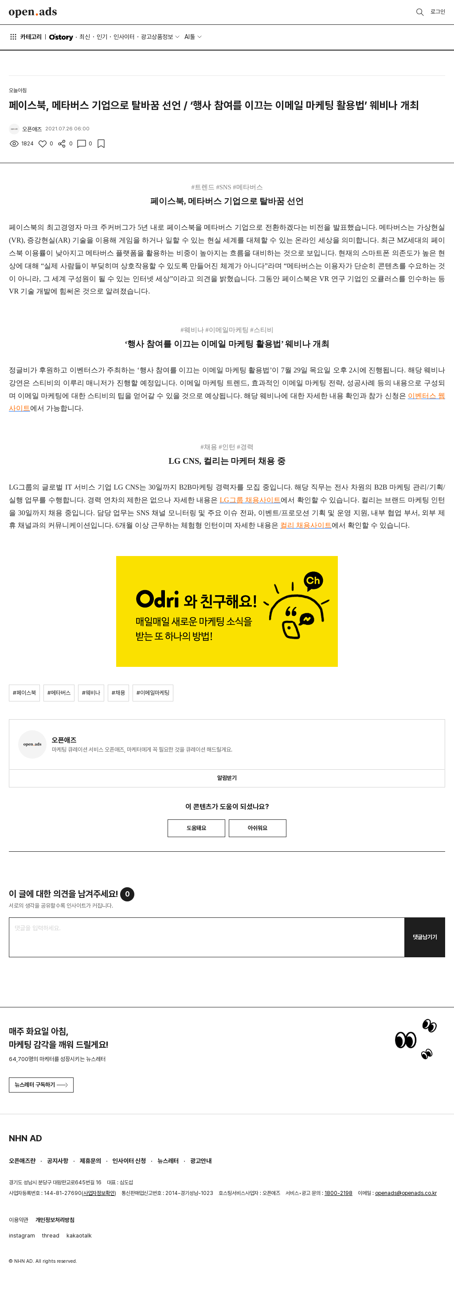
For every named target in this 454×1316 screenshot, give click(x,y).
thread (50, 1235)
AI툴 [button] (189, 36)
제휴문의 (90, 1160)
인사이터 (124, 36)
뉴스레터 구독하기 (41, 1084)
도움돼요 (196, 828)
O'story (61, 37)
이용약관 (18, 1220)
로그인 (438, 11)
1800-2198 (338, 1193)
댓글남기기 (425, 937)
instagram (22, 1235)
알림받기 (227, 778)
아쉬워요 (257, 828)
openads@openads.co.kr (406, 1193)
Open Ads (33, 12)
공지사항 (57, 1160)
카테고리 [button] (25, 36)
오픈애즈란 (22, 1160)
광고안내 (200, 1160)
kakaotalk (79, 1235)
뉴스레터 (168, 1160)
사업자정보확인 (98, 1193)
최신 (84, 36)
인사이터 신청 (129, 1160)
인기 (102, 36)
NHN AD (25, 1138)
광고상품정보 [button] (157, 36)
